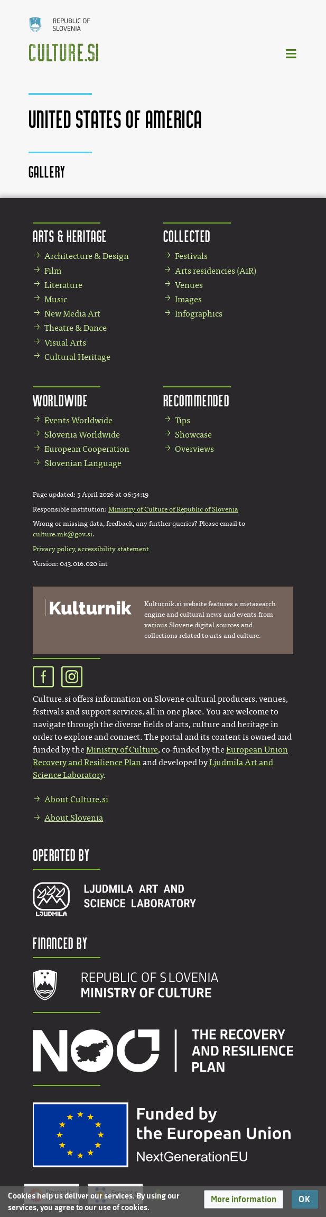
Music (55, 299)
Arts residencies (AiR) (215, 271)
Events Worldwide (78, 420)
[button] (243, 1199)
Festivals (191, 256)
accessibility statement (113, 549)
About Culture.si (76, 799)
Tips (182, 420)
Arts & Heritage (70, 236)
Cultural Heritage (77, 357)
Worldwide (60, 400)
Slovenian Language (83, 463)
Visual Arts (65, 343)
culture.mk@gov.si (62, 534)
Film (52, 271)
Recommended (196, 400)
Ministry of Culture (122, 750)
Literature (63, 285)
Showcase (193, 435)
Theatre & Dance (75, 328)
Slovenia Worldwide (82, 435)
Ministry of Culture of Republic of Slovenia (173, 509)
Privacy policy (53, 549)
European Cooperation (86, 449)
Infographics (198, 314)
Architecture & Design (86, 256)
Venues (189, 285)
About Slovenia (73, 818)
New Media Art (72, 314)
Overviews (194, 449)
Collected (187, 236)
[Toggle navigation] (292, 53)
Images (188, 299)
